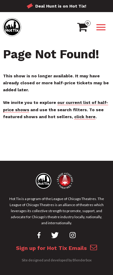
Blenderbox (82, 260)
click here (85, 116)
